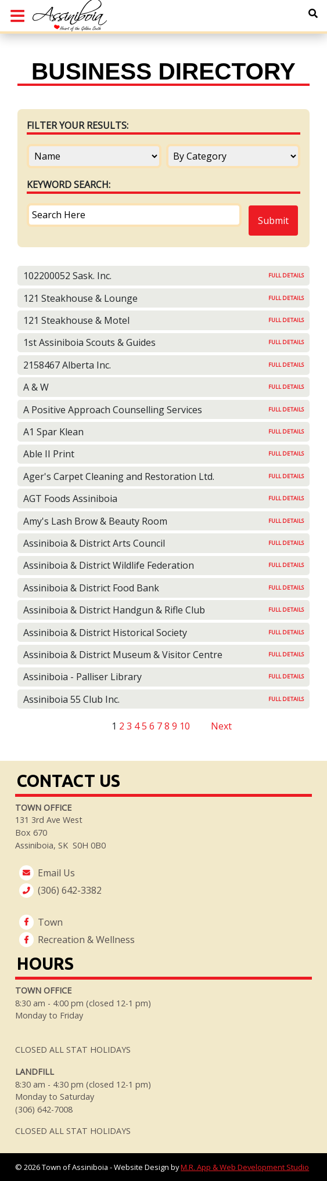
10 (184, 726)
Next (221, 726)
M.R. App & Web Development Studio (245, 1167)
